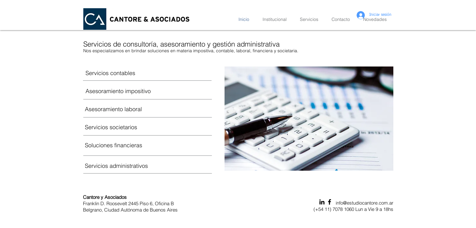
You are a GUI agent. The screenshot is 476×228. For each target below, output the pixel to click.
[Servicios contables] (147, 72)
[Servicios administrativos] (147, 165)
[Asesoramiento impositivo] (147, 91)
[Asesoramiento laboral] (147, 109)
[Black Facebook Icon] (329, 202)
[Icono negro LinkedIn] (322, 202)
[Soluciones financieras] (147, 145)
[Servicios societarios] (147, 127)
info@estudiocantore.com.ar (364, 203)
